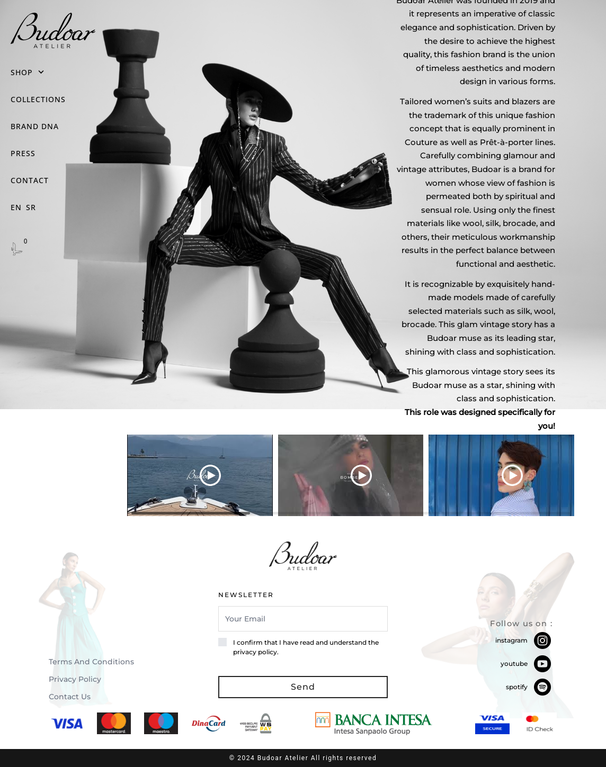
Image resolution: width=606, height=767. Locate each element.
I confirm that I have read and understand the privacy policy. (306, 647)
